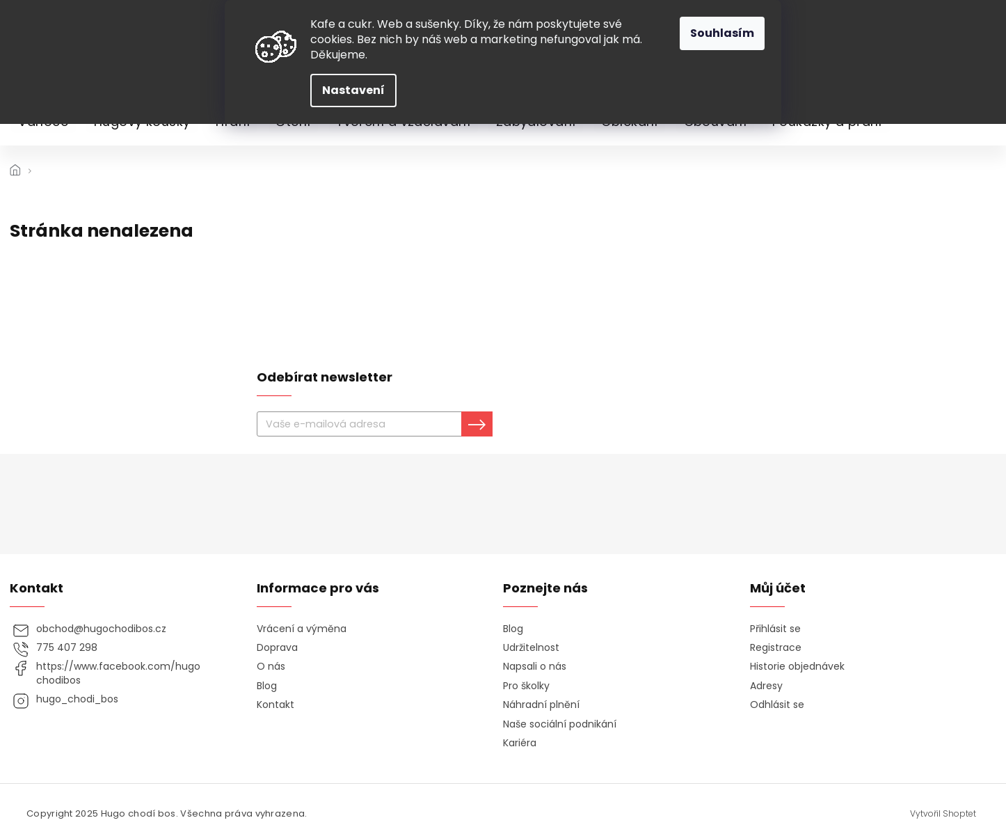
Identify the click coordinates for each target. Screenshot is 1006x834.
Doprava (277, 647)
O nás (271, 666)
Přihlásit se (775, 629)
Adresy (766, 686)
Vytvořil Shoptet (943, 813)
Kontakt (275, 704)
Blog (267, 686)
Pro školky (526, 686)
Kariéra (519, 743)
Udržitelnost (531, 647)
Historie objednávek (797, 666)
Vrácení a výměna (301, 629)
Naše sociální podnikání (559, 724)
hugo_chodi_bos (77, 699)
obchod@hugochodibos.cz (101, 629)
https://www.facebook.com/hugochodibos (118, 673)
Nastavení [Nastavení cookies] (353, 90)
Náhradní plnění (541, 704)
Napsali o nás (534, 666)
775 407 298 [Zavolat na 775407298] (66, 647)
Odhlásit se (777, 704)
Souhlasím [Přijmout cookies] (722, 33)
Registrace (775, 647)
